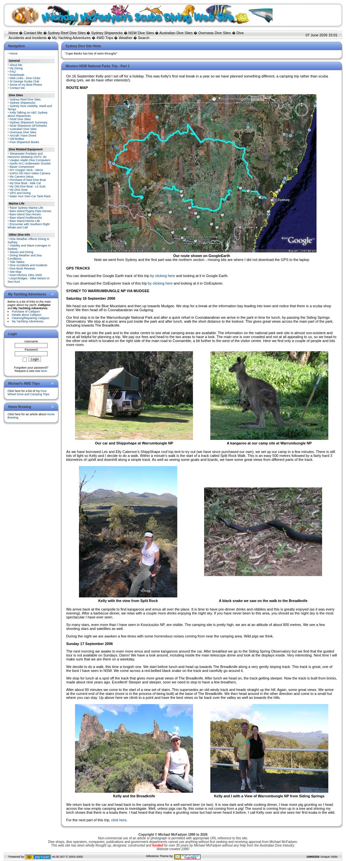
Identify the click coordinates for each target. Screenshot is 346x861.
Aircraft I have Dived (23, 135)
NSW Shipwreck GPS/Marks (28, 125)
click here (118, 820)
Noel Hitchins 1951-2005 (26, 275)
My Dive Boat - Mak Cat (25, 183)
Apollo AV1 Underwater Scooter (30, 163)
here (44, 371)
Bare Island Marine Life (25, 221)
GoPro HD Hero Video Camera (30, 173)
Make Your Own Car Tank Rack (30, 196)
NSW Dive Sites (141, 33)
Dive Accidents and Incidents (29, 265)
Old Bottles (17, 138)
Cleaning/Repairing (30, 318)
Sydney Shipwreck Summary (29, 122)
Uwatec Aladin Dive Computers (30, 160)
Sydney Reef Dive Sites (67, 33)
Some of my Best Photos (26, 84)
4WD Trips (104, 38)
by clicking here (162, 276)
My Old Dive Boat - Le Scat (28, 186)
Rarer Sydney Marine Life (26, 207)
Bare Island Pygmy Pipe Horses (30, 211)
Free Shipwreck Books (24, 142)
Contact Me (33, 33)
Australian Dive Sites (176, 33)
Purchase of (26, 311)
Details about (26, 314)
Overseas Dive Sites (214, 33)
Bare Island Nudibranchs (26, 217)
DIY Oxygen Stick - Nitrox (26, 170)
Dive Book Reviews (22, 268)
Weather (125, 38)
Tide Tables (17, 262)
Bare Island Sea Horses (25, 214)
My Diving (16, 68)
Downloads (17, 74)
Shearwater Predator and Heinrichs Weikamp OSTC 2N (27, 155)
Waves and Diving (21, 252)
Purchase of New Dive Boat (28, 180)
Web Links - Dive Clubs (25, 78)
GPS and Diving (20, 193)
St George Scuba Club (24, 81)
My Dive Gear (19, 189)
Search (143, 38)
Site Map (16, 271)
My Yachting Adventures (71, 38)
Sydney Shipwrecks (107, 33)
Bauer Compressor (22, 166)
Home (13, 33)
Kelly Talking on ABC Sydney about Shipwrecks (28, 114)
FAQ (13, 71)
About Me (16, 65)
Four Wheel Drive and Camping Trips (28, 392)
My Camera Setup (22, 176)
